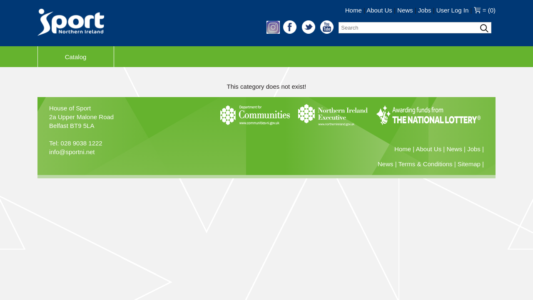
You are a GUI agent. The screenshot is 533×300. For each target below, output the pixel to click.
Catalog (76, 56)
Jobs (424, 10)
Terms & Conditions (426, 164)
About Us (379, 10)
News (405, 10)
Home (353, 10)
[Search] (415, 27)
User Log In (452, 10)
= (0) (485, 10)
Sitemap (469, 164)
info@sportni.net (72, 151)
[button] (273, 31)
